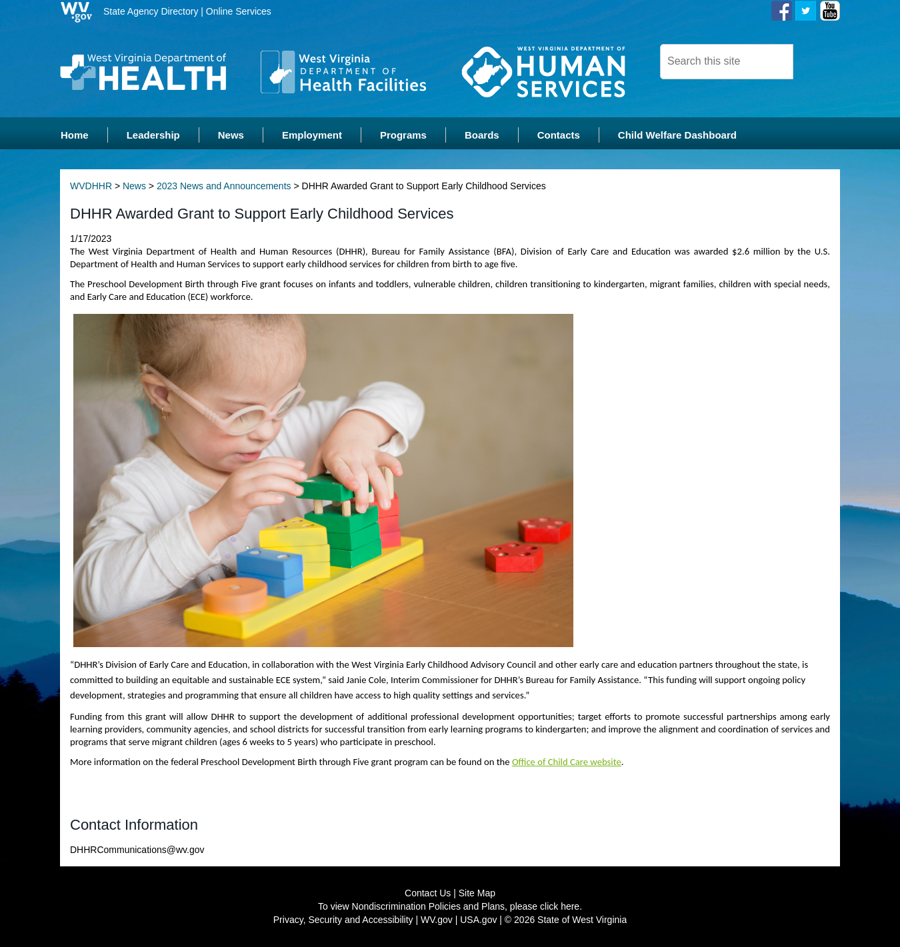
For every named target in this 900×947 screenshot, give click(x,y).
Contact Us (428, 893)
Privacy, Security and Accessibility (343, 920)
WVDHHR (91, 186)
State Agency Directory (150, 11)
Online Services (238, 11)
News (134, 186)
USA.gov (478, 920)
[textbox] (726, 61)
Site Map (477, 893)
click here (559, 907)
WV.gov (437, 920)
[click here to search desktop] (816, 60)
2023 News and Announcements (224, 186)
